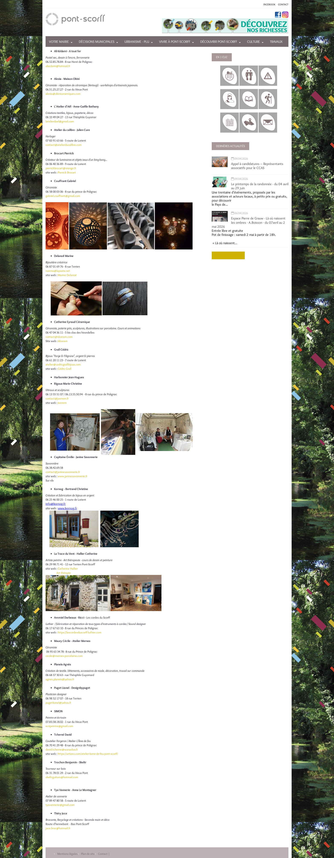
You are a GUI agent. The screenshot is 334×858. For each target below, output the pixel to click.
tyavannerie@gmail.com (60, 805)
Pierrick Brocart (66, 172)
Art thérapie (63, 573)
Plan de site (88, 854)
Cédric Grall (64, 369)
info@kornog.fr (56, 504)
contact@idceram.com (59, 337)
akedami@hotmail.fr (58, 66)
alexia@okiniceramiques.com (63, 94)
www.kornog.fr (67, 508)
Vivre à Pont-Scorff (174, 42)
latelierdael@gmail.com (60, 121)
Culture (253, 42)
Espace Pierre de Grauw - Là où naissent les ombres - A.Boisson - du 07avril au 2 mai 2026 (248, 222)
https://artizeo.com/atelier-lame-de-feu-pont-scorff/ (88, 754)
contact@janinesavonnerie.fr (63, 472)
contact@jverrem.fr (57, 398)
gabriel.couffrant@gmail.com (63, 196)
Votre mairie (59, 42)
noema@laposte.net (58, 271)
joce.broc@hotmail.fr (58, 828)
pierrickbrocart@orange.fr (61, 168)
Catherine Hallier (68, 568)
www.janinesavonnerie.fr (72, 476)
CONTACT (283, 4)
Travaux (276, 42)
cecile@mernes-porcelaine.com (64, 656)
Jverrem (62, 403)
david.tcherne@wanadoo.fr (62, 749)
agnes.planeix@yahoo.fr (60, 679)
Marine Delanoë (67, 275)
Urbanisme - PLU (136, 42)
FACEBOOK (269, 4)
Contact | (104, 854)
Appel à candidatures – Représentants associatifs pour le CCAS (257, 166)
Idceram (63, 341)
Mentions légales (67, 854)
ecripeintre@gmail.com (59, 726)
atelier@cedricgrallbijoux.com (63, 364)
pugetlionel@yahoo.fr (58, 703)
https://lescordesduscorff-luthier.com (79, 632)
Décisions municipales (96, 42)
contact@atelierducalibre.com (64, 145)
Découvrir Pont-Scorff (218, 42)
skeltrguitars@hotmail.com (62, 777)
